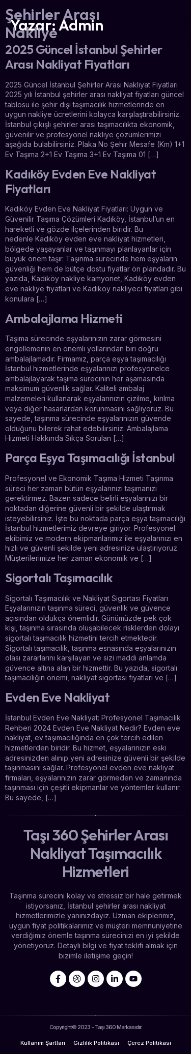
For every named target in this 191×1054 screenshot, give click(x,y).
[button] (183, 23)
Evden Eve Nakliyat (57, 697)
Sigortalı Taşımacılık (59, 577)
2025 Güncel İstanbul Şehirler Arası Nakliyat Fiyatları (83, 57)
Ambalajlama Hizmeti (64, 318)
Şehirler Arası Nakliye (52, 23)
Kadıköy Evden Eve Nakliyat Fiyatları (80, 181)
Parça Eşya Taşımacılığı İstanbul (90, 457)
